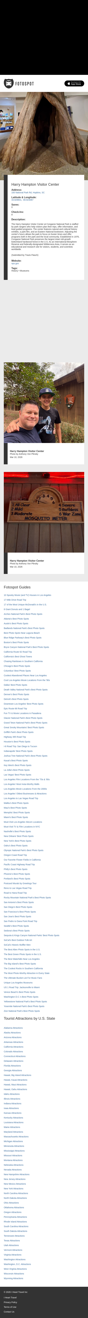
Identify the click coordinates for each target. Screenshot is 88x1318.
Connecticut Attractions (15, 1056)
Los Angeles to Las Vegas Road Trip (21, 798)
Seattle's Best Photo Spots (16, 926)
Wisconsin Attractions (14, 1273)
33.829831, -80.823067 (22, 200)
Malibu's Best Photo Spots (16, 803)
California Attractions (13, 1047)
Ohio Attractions (11, 1203)
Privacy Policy (10, 1302)
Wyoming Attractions (13, 1278)
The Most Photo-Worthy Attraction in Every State (27, 973)
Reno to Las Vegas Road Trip (18, 888)
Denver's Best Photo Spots (16, 694)
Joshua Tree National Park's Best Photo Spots (25, 756)
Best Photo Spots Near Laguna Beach (22, 633)
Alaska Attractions (12, 1032)
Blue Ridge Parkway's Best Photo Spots (22, 637)
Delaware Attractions (13, 1061)
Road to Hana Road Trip (15, 893)
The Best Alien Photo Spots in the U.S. (22, 949)
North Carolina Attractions (16, 1193)
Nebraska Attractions (13, 1165)
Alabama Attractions (13, 1028)
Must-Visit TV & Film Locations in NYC (22, 826)
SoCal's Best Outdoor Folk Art (18, 940)
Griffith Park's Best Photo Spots (18, 732)
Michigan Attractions (13, 1141)
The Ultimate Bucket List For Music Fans (23, 978)
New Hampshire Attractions (16, 1174)
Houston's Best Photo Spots (17, 741)
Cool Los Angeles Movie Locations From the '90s (27, 680)
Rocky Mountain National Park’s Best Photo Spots (27, 897)
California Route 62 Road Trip (18, 652)
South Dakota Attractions (15, 1231)
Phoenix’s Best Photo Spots (17, 874)
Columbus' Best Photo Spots (17, 671)
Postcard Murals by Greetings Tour (20, 883)
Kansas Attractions (12, 1113)
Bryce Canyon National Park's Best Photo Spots (26, 647)
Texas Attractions (12, 1240)
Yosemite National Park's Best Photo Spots (24, 1006)
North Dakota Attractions (15, 1198)
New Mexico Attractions (15, 1184)
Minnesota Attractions (14, 1146)
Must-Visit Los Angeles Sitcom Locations (23, 822)
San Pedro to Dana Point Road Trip (20, 921)
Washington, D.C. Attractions (17, 1264)
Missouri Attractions (13, 1155)
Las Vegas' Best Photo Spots (17, 774)
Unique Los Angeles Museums (18, 982)
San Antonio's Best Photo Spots (19, 902)
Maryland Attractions (13, 1132)
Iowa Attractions (11, 1108)
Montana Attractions (13, 1160)
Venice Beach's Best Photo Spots (19, 992)
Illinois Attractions (12, 1099)
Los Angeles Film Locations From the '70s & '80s (27, 779)
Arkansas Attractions (13, 1042)
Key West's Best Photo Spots (17, 765)
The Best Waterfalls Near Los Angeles (22, 959)
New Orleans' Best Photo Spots (19, 836)
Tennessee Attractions (14, 1236)
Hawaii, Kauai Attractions (15, 1080)
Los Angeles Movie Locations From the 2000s (25, 789)
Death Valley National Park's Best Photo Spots (26, 689)
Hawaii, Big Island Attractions (17, 1075)
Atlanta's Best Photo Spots (16, 619)
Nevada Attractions (13, 1169)
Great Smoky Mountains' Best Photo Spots (24, 727)
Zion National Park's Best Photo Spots (22, 1011)
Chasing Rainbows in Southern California (23, 661)
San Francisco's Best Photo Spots (20, 912)
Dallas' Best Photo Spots (15, 685)
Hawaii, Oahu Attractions (15, 1089)
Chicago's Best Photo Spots (17, 666)
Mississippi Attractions (14, 1151)
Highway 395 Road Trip (15, 737)
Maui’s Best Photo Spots (15, 808)
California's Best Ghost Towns (18, 656)
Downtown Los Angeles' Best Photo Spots (23, 704)
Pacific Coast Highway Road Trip (19, 864)
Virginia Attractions (12, 1255)
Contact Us (9, 1312)
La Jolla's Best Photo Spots (17, 770)
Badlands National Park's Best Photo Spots (24, 628)
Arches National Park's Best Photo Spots (23, 614)
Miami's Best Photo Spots (16, 817)
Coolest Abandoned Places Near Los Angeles (25, 675)
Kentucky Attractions (13, 1117)
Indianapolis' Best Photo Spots (18, 751)
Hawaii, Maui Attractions (15, 1084)
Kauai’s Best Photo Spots (16, 760)
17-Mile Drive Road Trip (15, 600)
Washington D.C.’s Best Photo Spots (21, 997)
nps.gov (15, 263)
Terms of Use (10, 1307)
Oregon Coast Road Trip (15, 855)
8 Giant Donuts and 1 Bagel (17, 609)
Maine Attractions (12, 1127)
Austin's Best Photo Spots (16, 623)
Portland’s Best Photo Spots (17, 878)
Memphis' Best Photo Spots (17, 812)
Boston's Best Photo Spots (16, 642)
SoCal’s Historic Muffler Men (17, 945)
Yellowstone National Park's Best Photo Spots (25, 1001)
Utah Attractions (11, 1245)
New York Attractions (13, 1188)
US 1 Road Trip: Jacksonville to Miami (22, 987)
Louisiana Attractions (13, 1122)
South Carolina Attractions (16, 1226)
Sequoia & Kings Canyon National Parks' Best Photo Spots (31, 935)
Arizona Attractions (13, 1037)
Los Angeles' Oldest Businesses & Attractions (25, 793)
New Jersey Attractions (14, 1179)
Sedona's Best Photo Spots (17, 930)
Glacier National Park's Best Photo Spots (23, 718)
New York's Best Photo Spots (17, 841)
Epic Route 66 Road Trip (15, 708)
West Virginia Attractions (15, 1269)
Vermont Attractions (13, 1250)
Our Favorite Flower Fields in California (22, 860)
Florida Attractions (12, 1065)
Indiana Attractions (12, 1103)
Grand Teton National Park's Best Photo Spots (25, 723)
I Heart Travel (10, 1297)
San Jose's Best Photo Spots (17, 916)
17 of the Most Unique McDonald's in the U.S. (25, 604)
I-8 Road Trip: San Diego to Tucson (20, 746)
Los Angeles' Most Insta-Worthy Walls (21, 784)
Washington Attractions (15, 1259)
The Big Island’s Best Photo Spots (20, 964)
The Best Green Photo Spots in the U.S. (22, 954)
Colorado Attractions (13, 1051)
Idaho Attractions (12, 1094)
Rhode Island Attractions (15, 1221)
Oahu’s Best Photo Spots (16, 845)
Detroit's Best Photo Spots (16, 699)
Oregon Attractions (12, 1212)
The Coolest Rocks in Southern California (23, 968)
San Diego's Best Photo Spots (18, 907)
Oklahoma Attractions (14, 1207)
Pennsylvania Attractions (15, 1217)
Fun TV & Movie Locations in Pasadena (22, 713)
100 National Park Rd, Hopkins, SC (28, 192)
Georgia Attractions (13, 1070)
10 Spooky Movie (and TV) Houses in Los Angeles (27, 595)
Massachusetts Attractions (16, 1136)
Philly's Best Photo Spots (15, 869)
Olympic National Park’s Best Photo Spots (23, 850)
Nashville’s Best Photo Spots (17, 831)
